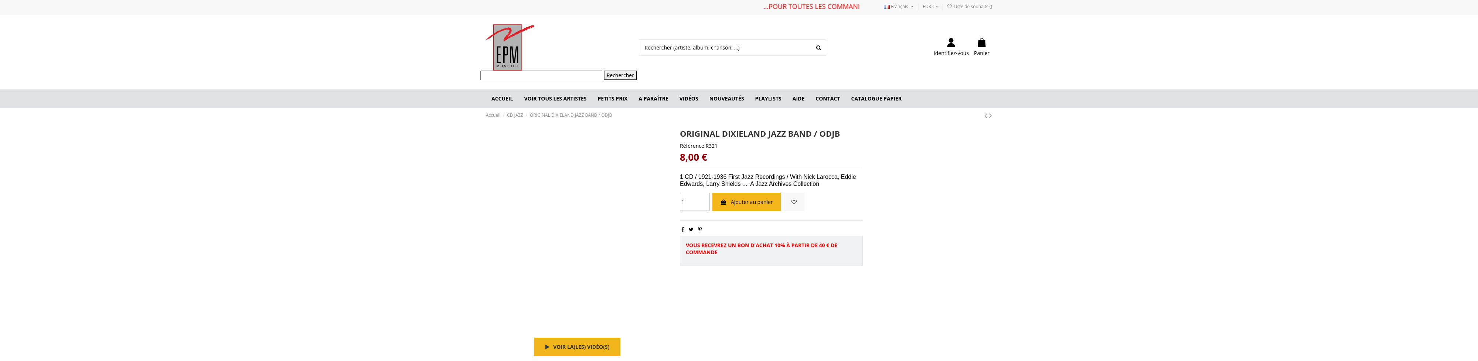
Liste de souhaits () (969, 6)
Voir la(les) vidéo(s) (577, 346)
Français (899, 6)
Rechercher (620, 75)
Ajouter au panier (746, 201)
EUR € (931, 6)
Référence (692, 145)
